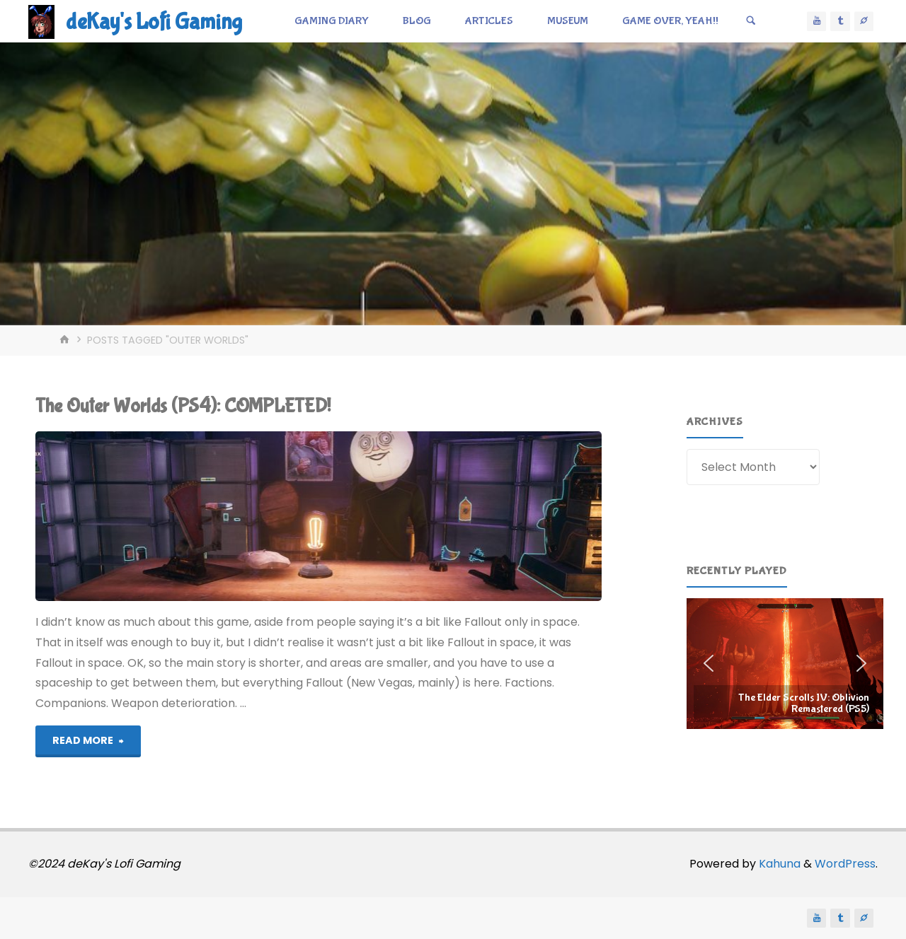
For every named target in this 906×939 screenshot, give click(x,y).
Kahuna (778, 864)
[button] (785, 663)
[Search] (751, 21)
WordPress (845, 864)
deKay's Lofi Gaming (154, 22)
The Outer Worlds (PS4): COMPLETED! (183, 406)
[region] (785, 663)
